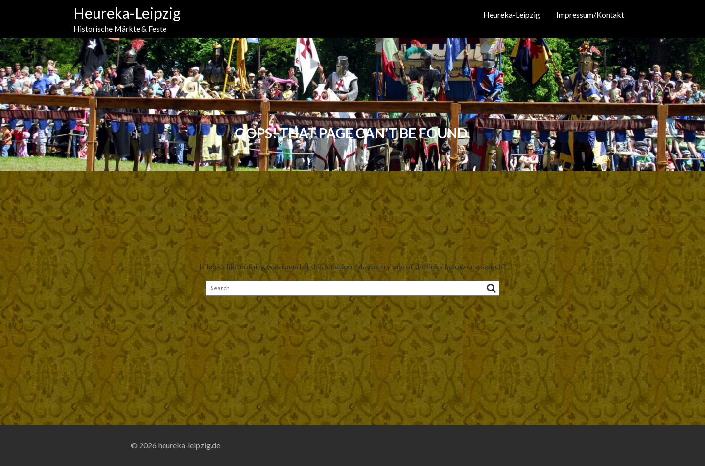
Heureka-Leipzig (127, 13)
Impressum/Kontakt (590, 14)
